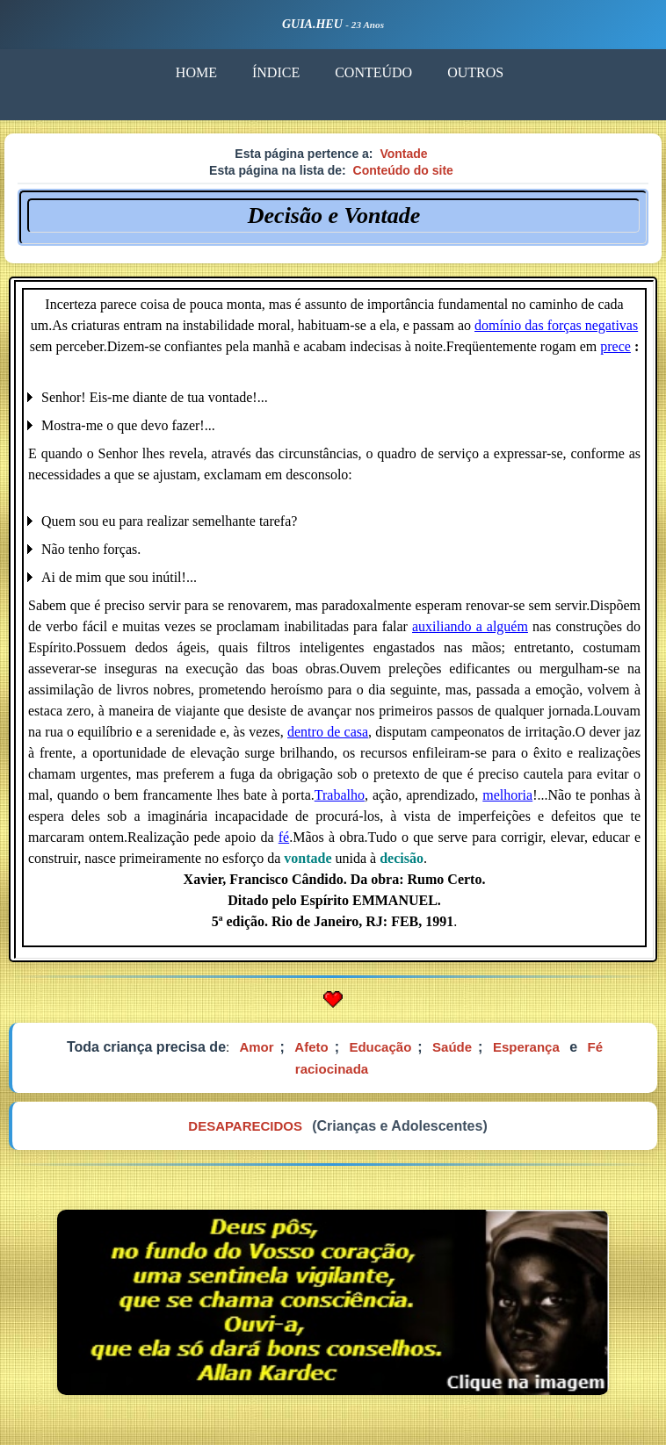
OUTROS (475, 72)
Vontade (403, 154)
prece (615, 346)
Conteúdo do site (403, 170)
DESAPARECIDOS (245, 1125)
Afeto (311, 1046)
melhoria (507, 794)
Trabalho (340, 794)
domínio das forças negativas (556, 325)
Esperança (526, 1046)
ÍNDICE (276, 72)
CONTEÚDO (373, 72)
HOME (196, 72)
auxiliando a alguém (470, 626)
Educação (380, 1046)
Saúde (452, 1046)
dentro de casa (327, 731)
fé (284, 837)
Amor (256, 1046)
